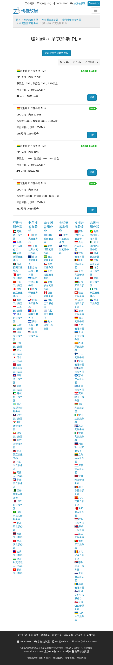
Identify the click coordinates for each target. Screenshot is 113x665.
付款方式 (33, 635)
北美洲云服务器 (33, 226)
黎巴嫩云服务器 (18, 426)
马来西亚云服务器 (18, 454)
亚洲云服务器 (17, 224)
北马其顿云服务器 (79, 501)
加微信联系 (79, 3)
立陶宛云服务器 (79, 458)
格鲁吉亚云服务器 (18, 293)
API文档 (91, 635)
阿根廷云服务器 (48, 239)
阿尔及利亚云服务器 (94, 246)
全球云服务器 (31, 19)
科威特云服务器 (18, 397)
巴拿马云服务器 (33, 303)
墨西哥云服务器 (33, 293)
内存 (75, 61)
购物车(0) (94, 3)
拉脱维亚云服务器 (79, 480)
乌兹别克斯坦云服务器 (18, 562)
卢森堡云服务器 (79, 469)
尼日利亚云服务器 (94, 293)
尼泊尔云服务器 (18, 465)
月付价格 (90, 61)
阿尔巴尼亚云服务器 (79, 235)
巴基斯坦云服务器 (18, 494)
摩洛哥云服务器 (94, 282)
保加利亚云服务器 (79, 275)
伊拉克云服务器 (18, 336)
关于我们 (22, 635)
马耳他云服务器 (79, 512)
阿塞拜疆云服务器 (18, 257)
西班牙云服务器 (79, 347)
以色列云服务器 (18, 318)
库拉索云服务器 (33, 260)
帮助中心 (45, 635)
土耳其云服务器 (18, 544)
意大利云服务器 (79, 436)
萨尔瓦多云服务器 (33, 325)
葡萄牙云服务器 (79, 544)
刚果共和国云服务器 (94, 235)
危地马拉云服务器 (33, 271)
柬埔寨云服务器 (18, 379)
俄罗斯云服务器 (79, 577)
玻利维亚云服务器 (71, 19)
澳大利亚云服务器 (64, 239)
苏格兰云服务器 (79, 379)
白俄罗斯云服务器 (79, 285)
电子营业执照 (82, 651)
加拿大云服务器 (33, 239)
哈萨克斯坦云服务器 (18, 408)
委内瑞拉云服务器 (48, 325)
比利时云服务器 (79, 264)
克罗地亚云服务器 (79, 397)
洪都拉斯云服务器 (33, 282)
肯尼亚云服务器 (94, 271)
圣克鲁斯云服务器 (28, 23)
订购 (92, 97)
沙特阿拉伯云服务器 (18, 516)
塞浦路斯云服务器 (79, 303)
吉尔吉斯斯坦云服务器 (18, 368)
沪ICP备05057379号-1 (59, 651)
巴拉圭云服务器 (48, 303)
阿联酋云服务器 (18, 235)
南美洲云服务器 (50, 19)
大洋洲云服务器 (63, 226)
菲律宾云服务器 (18, 483)
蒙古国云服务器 (18, 444)
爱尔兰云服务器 (79, 418)
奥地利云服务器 (79, 246)
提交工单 (57, 635)
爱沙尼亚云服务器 (79, 336)
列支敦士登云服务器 (79, 447)
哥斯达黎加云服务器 (33, 249)
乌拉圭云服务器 (48, 314)
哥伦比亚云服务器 (48, 275)
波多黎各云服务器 (33, 314)
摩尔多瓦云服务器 (79, 490)
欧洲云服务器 (79, 224)
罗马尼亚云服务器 (79, 555)
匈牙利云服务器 (79, 408)
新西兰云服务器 (64, 249)
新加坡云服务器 (18, 526)
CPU (62, 61)
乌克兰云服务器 (79, 616)
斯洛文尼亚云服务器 (79, 595)
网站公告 (68, 635)
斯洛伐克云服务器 (79, 606)
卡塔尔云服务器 (18, 505)
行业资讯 (80, 635)
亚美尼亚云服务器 (18, 246)
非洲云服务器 (94, 224)
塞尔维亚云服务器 (79, 566)
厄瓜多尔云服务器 (48, 285)
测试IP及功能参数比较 (56, 52)
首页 (18, 19)
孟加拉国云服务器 (18, 267)
